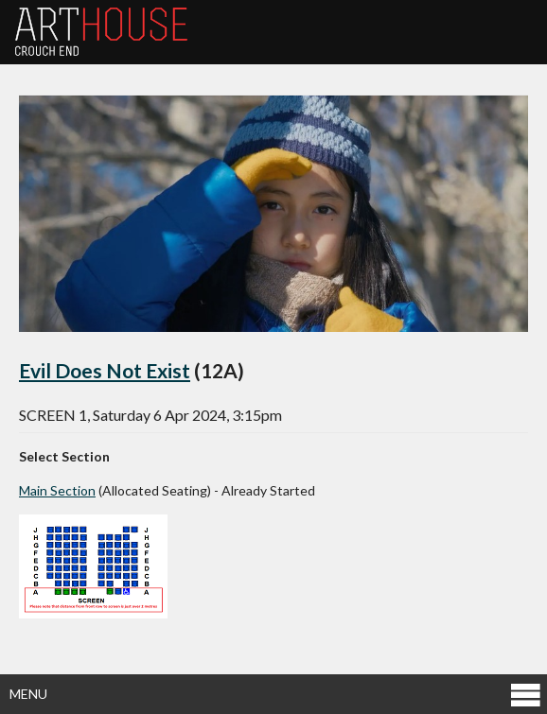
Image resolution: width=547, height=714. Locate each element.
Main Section (57, 490)
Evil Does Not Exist (104, 370)
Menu (275, 694)
